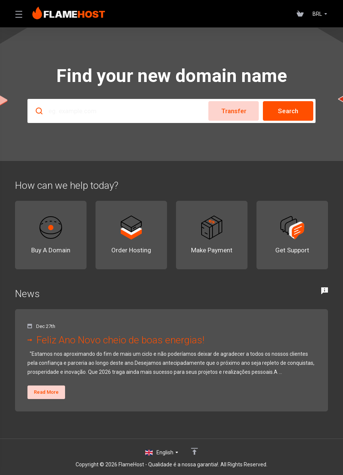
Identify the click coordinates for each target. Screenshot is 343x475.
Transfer (233, 111)
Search (288, 111)
